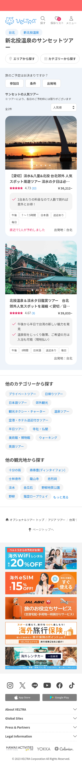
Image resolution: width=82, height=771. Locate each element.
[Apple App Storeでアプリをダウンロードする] (22, 697)
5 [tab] (50, 165)
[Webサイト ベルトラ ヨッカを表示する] (43, 749)
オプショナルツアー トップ (24, 520)
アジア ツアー (56, 520)
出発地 (51, 83)
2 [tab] (37, 165)
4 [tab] (45, 165)
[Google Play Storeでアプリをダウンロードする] (59, 697)
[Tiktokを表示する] (72, 686)
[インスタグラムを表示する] (10, 686)
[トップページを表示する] (20, 21)
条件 (33, 83)
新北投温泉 (31, 32)
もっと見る (60, 497)
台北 (12, 32)
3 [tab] (41, 165)
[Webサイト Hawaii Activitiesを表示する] (20, 749)
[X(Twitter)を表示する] (23, 686)
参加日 (14, 83)
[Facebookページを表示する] (60, 686)
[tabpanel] (41, 143)
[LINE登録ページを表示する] (35, 686)
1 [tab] (32, 165)
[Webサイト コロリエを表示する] (64, 749)
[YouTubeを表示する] (47, 686)
